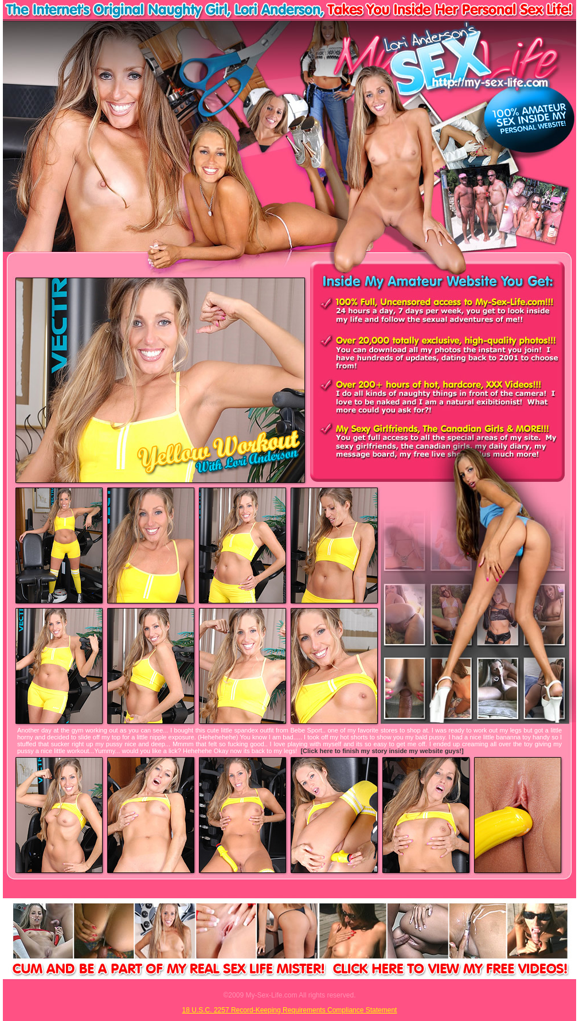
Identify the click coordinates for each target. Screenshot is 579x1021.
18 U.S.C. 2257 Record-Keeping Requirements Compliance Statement (289, 1010)
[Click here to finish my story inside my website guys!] (381, 750)
